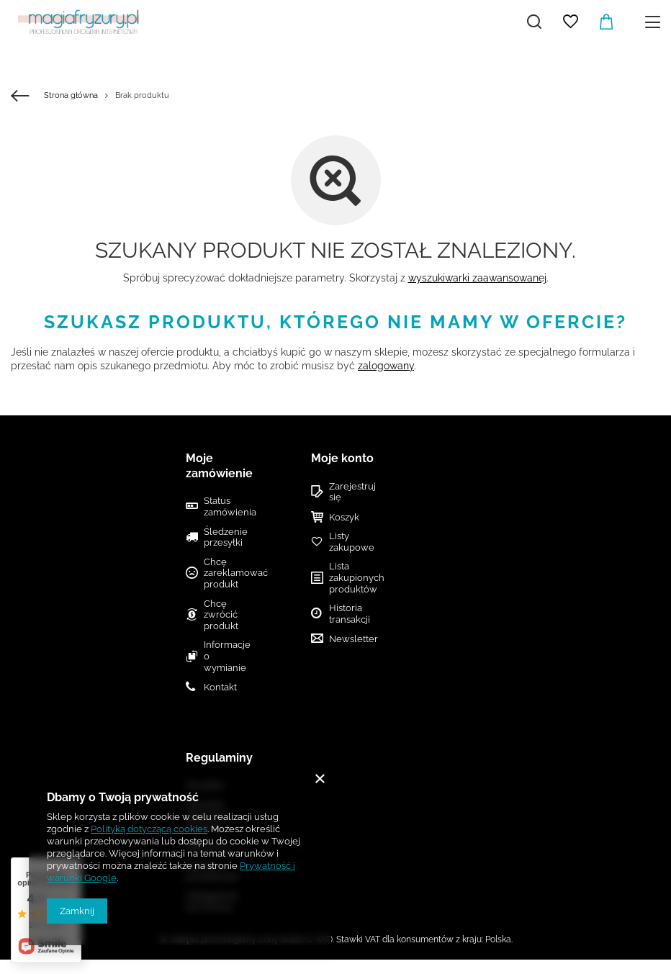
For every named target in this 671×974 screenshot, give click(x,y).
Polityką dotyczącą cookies (149, 829)
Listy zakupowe (347, 542)
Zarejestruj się (347, 492)
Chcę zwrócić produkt (221, 614)
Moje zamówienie (219, 465)
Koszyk (344, 517)
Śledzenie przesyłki (226, 537)
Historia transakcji (347, 614)
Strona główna (71, 95)
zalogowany (386, 365)
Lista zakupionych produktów (347, 577)
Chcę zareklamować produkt (227, 573)
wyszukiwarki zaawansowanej (477, 278)
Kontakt (220, 687)
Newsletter (347, 638)
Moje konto (342, 458)
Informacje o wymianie (227, 655)
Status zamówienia (227, 506)
